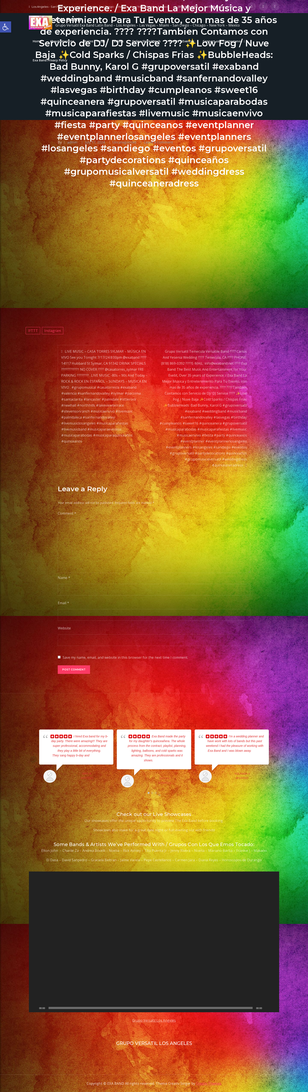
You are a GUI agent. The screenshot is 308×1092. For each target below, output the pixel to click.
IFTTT (33, 330)
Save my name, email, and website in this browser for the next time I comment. (125, 657)
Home (37, 41)
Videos (118, 41)
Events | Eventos (181, 41)
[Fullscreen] (273, 1008)
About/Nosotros (62, 41)
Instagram (52, 330)
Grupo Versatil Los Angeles (154, 1020)
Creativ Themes (208, 1083)
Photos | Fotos (94, 41)
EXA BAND (68, 20)
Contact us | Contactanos (222, 41)
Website (64, 628)
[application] (154, 942)
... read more (97, 755)
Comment (67, 513)
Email (63, 603)
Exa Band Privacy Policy (50, 60)
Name (64, 577)
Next (274, 759)
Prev (33, 759)
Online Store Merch (146, 41)
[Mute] (267, 1008)
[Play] (34, 1008)
